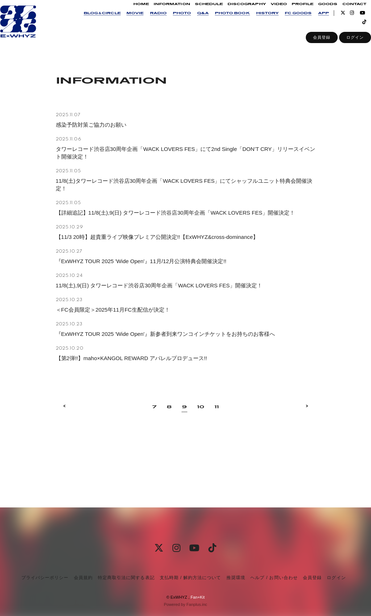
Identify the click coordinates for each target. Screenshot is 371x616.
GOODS (317, 11)
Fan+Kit (198, 597)
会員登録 (311, 45)
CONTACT (344, 11)
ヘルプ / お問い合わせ (273, 577)
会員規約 (83, 577)
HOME (131, 11)
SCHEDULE (199, 11)
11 (216, 440)
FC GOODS (288, 20)
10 (200, 440)
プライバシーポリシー (44, 577)
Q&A (193, 20)
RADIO (148, 20)
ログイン (345, 45)
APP (313, 20)
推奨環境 (235, 577)
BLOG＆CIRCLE (92, 20)
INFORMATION (161, 11)
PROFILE (292, 11)
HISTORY (257, 20)
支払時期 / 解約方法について (190, 577)
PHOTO (172, 20)
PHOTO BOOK (222, 20)
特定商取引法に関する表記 (126, 577)
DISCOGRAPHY (236, 11)
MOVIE (124, 20)
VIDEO (268, 11)
